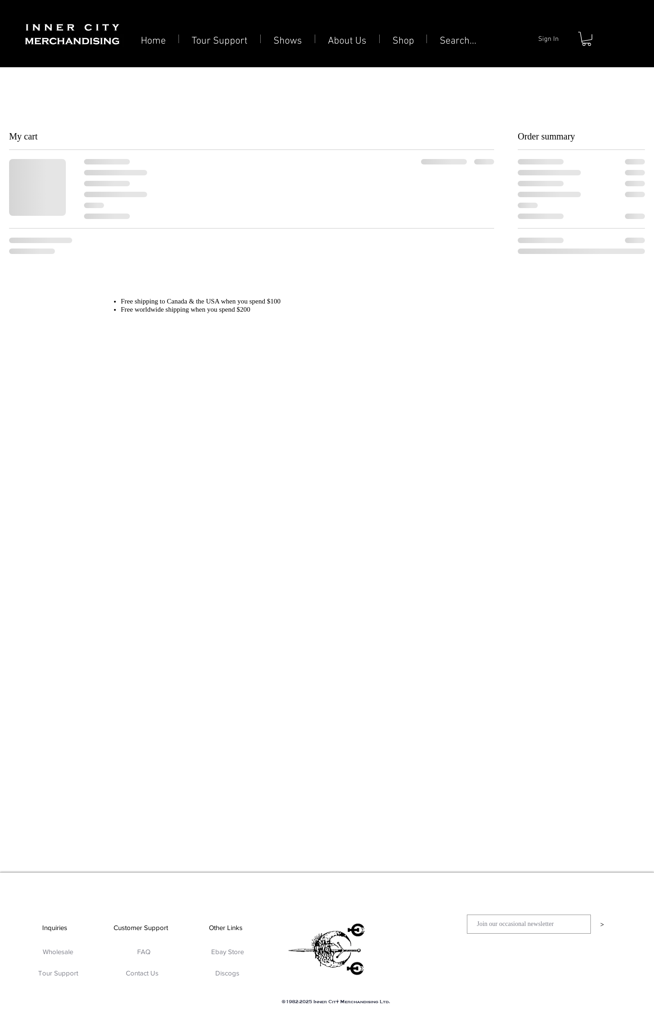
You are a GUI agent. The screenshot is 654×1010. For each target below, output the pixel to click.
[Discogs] (227, 973)
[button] (586, 39)
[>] (602, 924)
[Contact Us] (141, 973)
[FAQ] (143, 951)
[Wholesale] (57, 951)
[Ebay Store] (227, 951)
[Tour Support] (57, 973)
